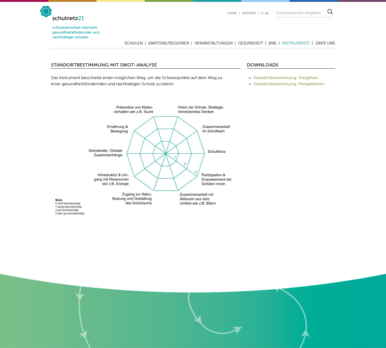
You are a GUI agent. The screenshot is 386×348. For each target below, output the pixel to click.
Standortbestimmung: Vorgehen (285, 78)
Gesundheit (250, 43)
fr (262, 13)
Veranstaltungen (214, 43)
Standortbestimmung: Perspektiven (288, 84)
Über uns (325, 43)
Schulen (133, 43)
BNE (273, 43)
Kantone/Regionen (168, 43)
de (267, 13)
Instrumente (296, 43)
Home (232, 13)
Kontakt (249, 13)
